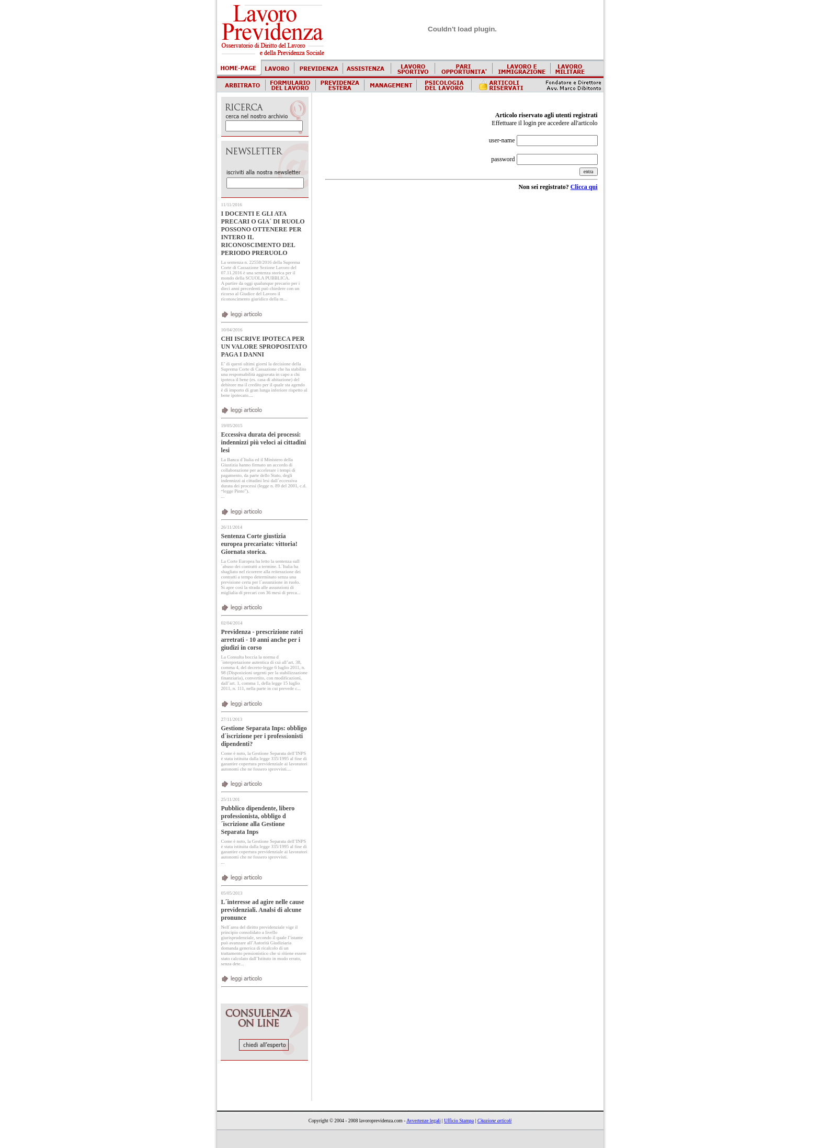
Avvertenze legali (423, 1120)
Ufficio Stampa (459, 1120)
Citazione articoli (494, 1120)
